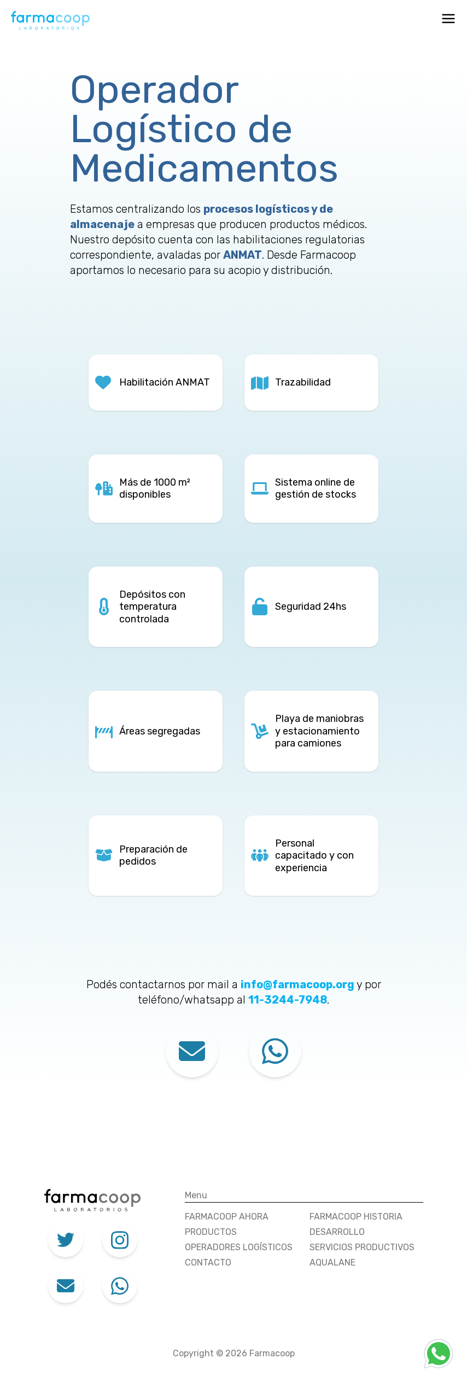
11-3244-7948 (287, 999)
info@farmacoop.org (299, 984)
